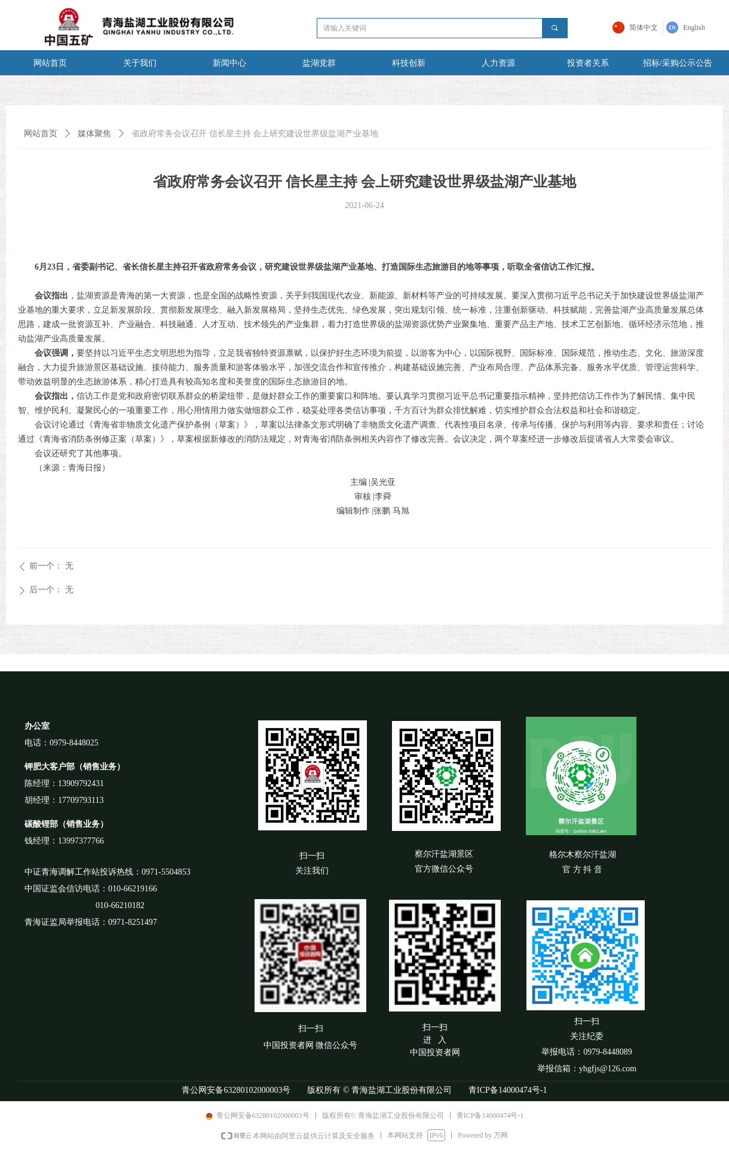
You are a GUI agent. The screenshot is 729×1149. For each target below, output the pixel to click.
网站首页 (40, 133)
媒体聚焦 (94, 133)
